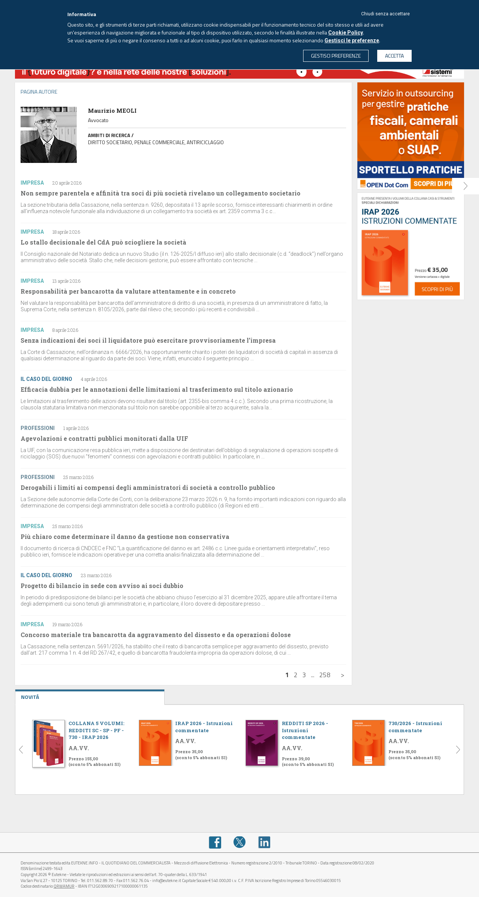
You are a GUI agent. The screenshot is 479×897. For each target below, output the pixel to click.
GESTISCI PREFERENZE (336, 56)
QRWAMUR (64, 886)
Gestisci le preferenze (351, 40)
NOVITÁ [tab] (89, 695)
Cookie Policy (345, 33)
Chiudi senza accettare (385, 13)
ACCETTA (394, 56)
